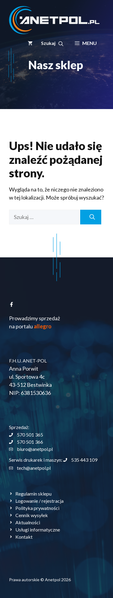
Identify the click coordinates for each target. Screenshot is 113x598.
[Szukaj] (90, 217)
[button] (52, 43)
